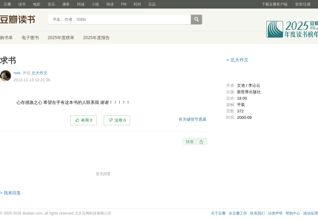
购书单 (6, 37)
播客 (66, 4)
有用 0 (86, 120)
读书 (22, 4)
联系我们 (257, 213)
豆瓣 (7, 4)
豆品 (152, 4)
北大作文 (39, 73)
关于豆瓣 (218, 213)
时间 (137, 4)
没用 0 (120, 120)
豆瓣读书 (22, 20)
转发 (190, 142)
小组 (95, 4)
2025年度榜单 (61, 37)
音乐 (51, 4)
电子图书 (30, 37)
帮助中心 (293, 213)
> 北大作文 (237, 59)
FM (123, 4)
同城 (80, 4)
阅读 (110, 4)
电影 (36, 4)
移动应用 (310, 213)
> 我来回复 (10, 192)
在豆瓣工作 (238, 213)
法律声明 (275, 213)
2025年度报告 (96, 37)
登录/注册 (303, 4)
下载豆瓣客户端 (274, 4)
